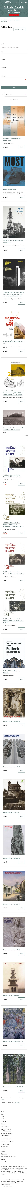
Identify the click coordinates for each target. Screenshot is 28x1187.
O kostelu (3, 1157)
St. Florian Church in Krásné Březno (14, 8)
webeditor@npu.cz (5, 1183)
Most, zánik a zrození (9, 189)
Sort (2, 95)
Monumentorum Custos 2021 (11, 994)
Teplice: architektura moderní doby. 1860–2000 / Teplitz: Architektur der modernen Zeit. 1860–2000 (13, 294)
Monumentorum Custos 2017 (11, 811)
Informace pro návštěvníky (7, 1140)
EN (17, 2)
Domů (2, 1110)
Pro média (3, 1119)
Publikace (3, 1117)
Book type (3, 76)
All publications (19, 29)
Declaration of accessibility (18, 1178)
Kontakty (3, 1122)
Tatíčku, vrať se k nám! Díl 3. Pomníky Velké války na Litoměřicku (13, 572)
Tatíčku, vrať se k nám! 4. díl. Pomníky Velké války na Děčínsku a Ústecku (13, 619)
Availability (3, 67)
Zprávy (2, 1115)
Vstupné (3, 1149)
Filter (14, 87)
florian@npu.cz (7, 1129)
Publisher (3, 59)
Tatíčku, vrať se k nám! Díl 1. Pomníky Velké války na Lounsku (12, 475)
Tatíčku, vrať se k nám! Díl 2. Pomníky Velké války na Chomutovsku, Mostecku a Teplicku (13, 523)
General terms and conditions (8, 1179)
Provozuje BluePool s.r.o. (6, 1184)
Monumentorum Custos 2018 (11, 857)
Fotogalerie (3, 1160)
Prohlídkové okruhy (5, 1142)
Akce (2, 1112)
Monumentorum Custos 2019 (11, 902)
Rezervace (3, 1147)
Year (2, 51)
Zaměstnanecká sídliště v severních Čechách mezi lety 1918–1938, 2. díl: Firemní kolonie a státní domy (13, 392)
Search (2, 44)
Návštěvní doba (4, 1145)
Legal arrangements (5, 1178)
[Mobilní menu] (23, 2)
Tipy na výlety (4, 1152)
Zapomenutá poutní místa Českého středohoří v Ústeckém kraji (13, 428)
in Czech (17, 1101)
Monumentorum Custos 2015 (11, 765)
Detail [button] (21, 147)
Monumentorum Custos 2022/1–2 (13, 1040)
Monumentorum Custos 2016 (11, 720)
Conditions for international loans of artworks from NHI (12, 1180)
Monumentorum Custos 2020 (11, 948)
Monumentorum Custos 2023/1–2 (13, 1085)
